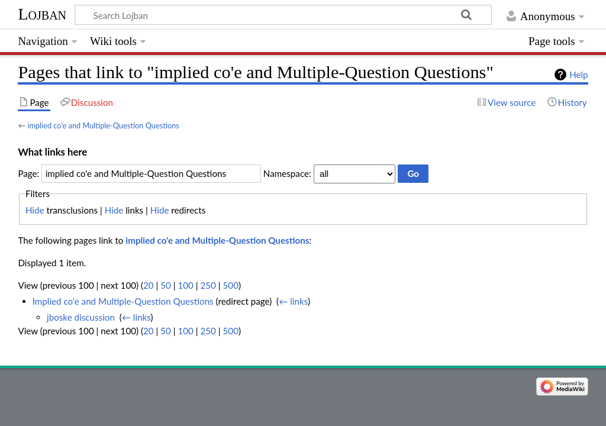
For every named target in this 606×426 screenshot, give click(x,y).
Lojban (42, 14)
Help (578, 74)
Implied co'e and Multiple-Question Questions (123, 301)
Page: (28, 173)
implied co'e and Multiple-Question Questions (103, 125)
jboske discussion (81, 317)
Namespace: (287, 173)
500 (230, 285)
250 (208, 285)
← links (293, 301)
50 (165, 285)
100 (185, 285)
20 (148, 285)
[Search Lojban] (283, 14)
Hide (34, 210)
